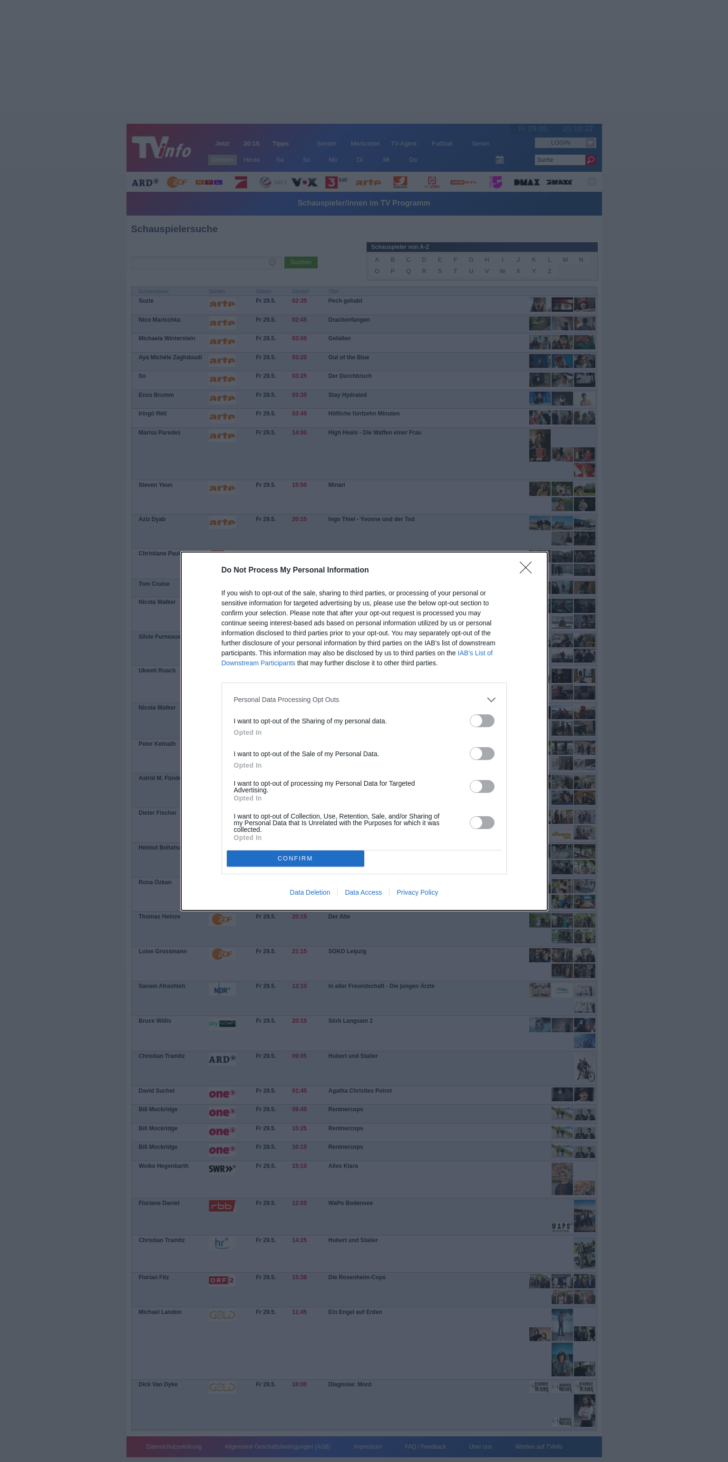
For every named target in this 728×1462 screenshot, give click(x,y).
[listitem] (364, 700)
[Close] (529, 571)
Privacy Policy (417, 892)
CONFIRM (295, 858)
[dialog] (364, 731)
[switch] (482, 720)
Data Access (363, 892)
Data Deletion (310, 892)
